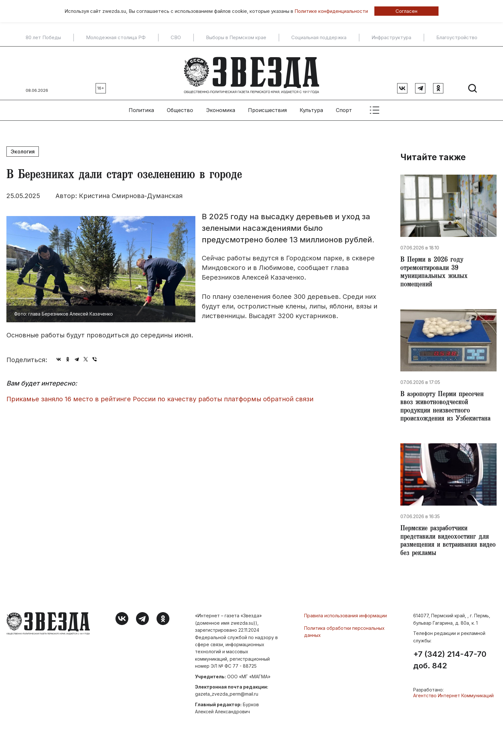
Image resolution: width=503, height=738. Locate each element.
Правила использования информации (345, 621)
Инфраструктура (391, 37)
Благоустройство (456, 37)
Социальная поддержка (318, 37)
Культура (311, 106)
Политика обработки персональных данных (344, 636)
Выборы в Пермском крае (236, 37)
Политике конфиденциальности (331, 11)
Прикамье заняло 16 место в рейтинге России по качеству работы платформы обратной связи (159, 395)
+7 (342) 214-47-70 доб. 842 (449, 665)
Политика (141, 106)
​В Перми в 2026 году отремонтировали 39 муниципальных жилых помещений (436, 270)
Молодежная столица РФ (116, 37)
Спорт (344, 106)
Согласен (406, 11)
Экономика (220, 106)
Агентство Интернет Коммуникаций (453, 701)
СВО (176, 37)
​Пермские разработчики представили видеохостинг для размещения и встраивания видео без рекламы (446, 545)
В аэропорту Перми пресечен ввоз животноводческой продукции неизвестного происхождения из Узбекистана (447, 408)
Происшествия (267, 106)
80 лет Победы (43, 37)
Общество (180, 106)
